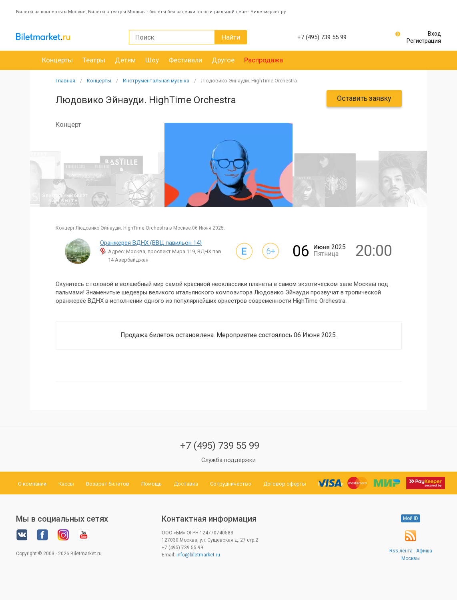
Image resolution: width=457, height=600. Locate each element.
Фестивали (185, 60)
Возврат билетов (107, 484)
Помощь (151, 484)
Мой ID (410, 518)
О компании (32, 484)
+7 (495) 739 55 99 (219, 445)
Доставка (186, 484)
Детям (125, 60)
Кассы (66, 484)
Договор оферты (284, 484)
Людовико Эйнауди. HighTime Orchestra (249, 81)
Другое (223, 60)
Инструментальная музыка (156, 81)
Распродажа (263, 60)
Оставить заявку (364, 98)
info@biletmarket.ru (198, 555)
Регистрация (424, 41)
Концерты (57, 60)
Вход (434, 33)
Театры (93, 60)
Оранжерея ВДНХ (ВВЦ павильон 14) (151, 242)
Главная (65, 81)
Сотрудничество (230, 484)
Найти (231, 37)
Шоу (152, 60)
